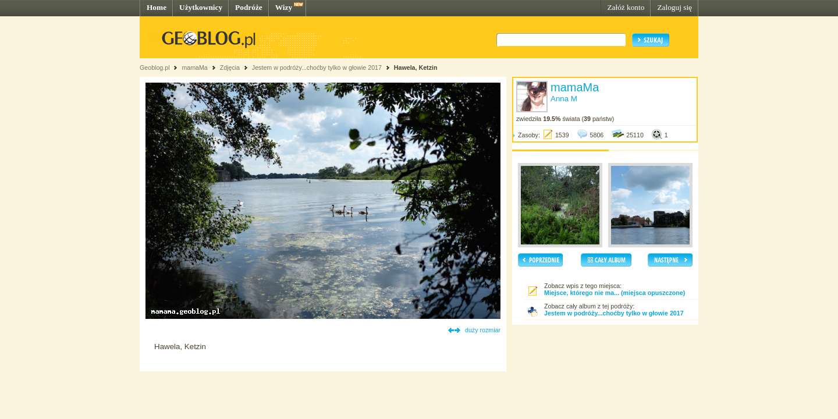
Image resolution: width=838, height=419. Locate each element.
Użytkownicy (200, 7)
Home (156, 7)
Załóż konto (625, 7)
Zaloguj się (674, 7)
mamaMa (194, 67)
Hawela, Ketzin (416, 67)
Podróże (248, 7)
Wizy (283, 7)
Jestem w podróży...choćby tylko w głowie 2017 (317, 67)
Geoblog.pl (155, 67)
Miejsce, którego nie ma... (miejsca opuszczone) (614, 292)
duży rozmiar (482, 329)
